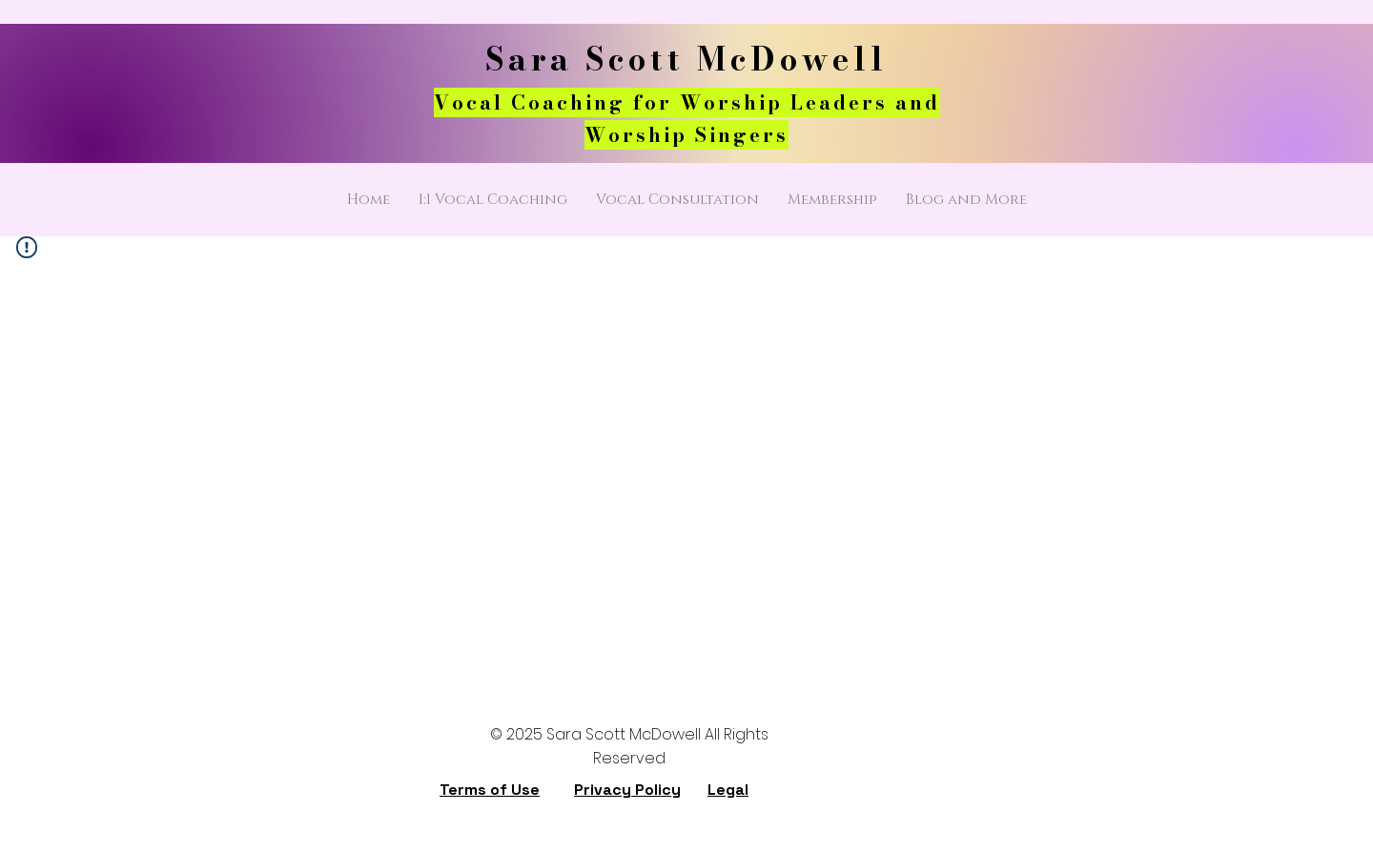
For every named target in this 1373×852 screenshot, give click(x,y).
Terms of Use (490, 790)
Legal (727, 790)
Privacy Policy (627, 790)
